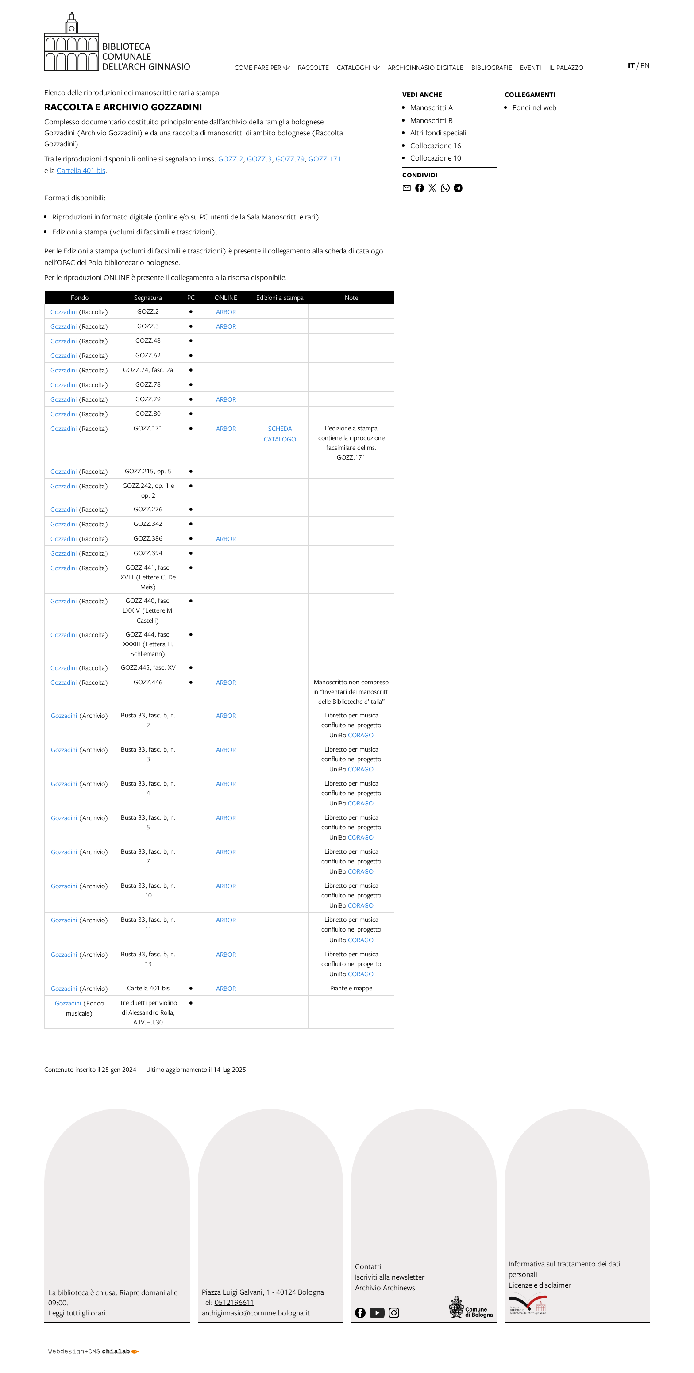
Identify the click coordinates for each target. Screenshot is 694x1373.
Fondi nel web (534, 107)
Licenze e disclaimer (540, 1285)
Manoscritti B (431, 120)
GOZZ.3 (259, 158)
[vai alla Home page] (117, 41)
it (631, 65)
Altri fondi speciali (438, 132)
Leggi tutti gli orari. (78, 1313)
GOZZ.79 (290, 158)
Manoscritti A (431, 107)
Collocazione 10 (435, 158)
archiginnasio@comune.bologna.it (256, 1313)
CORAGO (361, 734)
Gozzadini (63, 311)
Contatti (368, 1266)
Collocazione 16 (435, 145)
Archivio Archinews (385, 1287)
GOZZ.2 (230, 158)
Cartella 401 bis (81, 170)
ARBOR (226, 311)
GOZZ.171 (324, 158)
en (645, 65)
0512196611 (234, 1302)
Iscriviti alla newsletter (389, 1277)
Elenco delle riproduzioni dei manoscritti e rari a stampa (131, 92)
